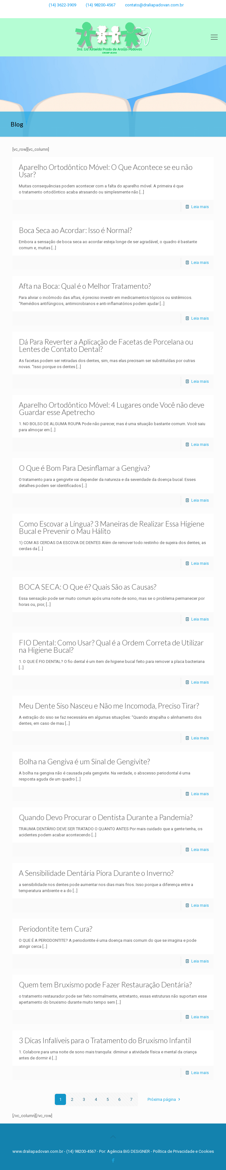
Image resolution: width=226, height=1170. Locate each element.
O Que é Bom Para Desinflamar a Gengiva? (84, 467)
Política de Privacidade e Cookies (183, 1151)
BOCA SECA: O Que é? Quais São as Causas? (87, 586)
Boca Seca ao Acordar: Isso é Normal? (75, 230)
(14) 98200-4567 (100, 5)
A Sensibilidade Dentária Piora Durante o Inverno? (96, 872)
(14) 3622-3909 (62, 5)
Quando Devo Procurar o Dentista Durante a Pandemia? (106, 817)
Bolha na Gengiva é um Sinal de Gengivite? (84, 761)
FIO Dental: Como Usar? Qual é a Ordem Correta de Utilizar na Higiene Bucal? (111, 646)
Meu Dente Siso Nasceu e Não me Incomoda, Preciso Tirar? (109, 705)
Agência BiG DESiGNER (129, 1151)
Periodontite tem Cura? (55, 928)
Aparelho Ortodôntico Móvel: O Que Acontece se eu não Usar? (106, 171)
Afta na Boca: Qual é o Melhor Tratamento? (85, 285)
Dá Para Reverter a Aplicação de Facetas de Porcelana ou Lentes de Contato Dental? (106, 345)
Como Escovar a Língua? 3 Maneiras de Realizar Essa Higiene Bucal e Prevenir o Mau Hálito (111, 527)
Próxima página (165, 1099)
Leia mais (200, 206)
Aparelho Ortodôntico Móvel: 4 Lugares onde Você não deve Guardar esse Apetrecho (111, 408)
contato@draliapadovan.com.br (154, 5)
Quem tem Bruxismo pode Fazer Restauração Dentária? (105, 984)
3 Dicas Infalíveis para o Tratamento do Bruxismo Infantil (105, 1040)
